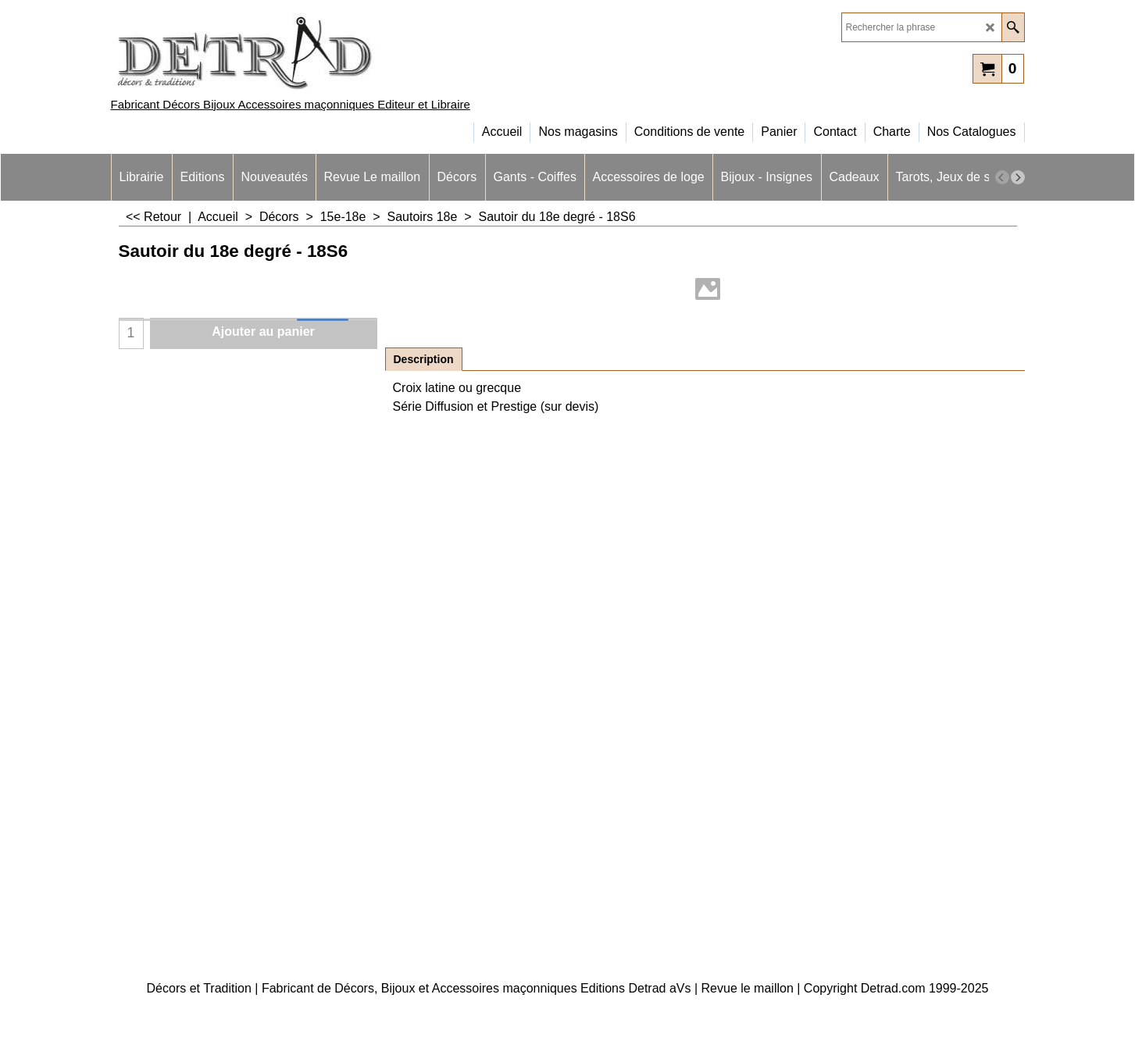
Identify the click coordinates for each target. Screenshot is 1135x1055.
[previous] (1002, 177)
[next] (1018, 177)
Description (424, 359)
